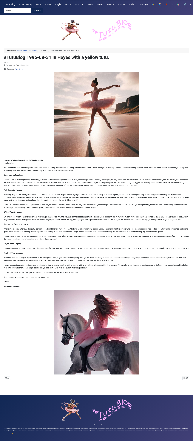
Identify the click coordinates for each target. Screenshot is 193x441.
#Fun (38, 4)
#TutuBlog (10, 4)
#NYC (100, 4)
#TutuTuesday (25, 4)
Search (37, 10)
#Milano (132, 4)
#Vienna (110, 4)
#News (48, 4)
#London (79, 4)
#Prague (144, 4)
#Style (58, 4)
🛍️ (178, 4)
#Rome (121, 4)
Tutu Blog (19, 69)
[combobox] (17, 10)
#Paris (90, 4)
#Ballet (68, 4)
